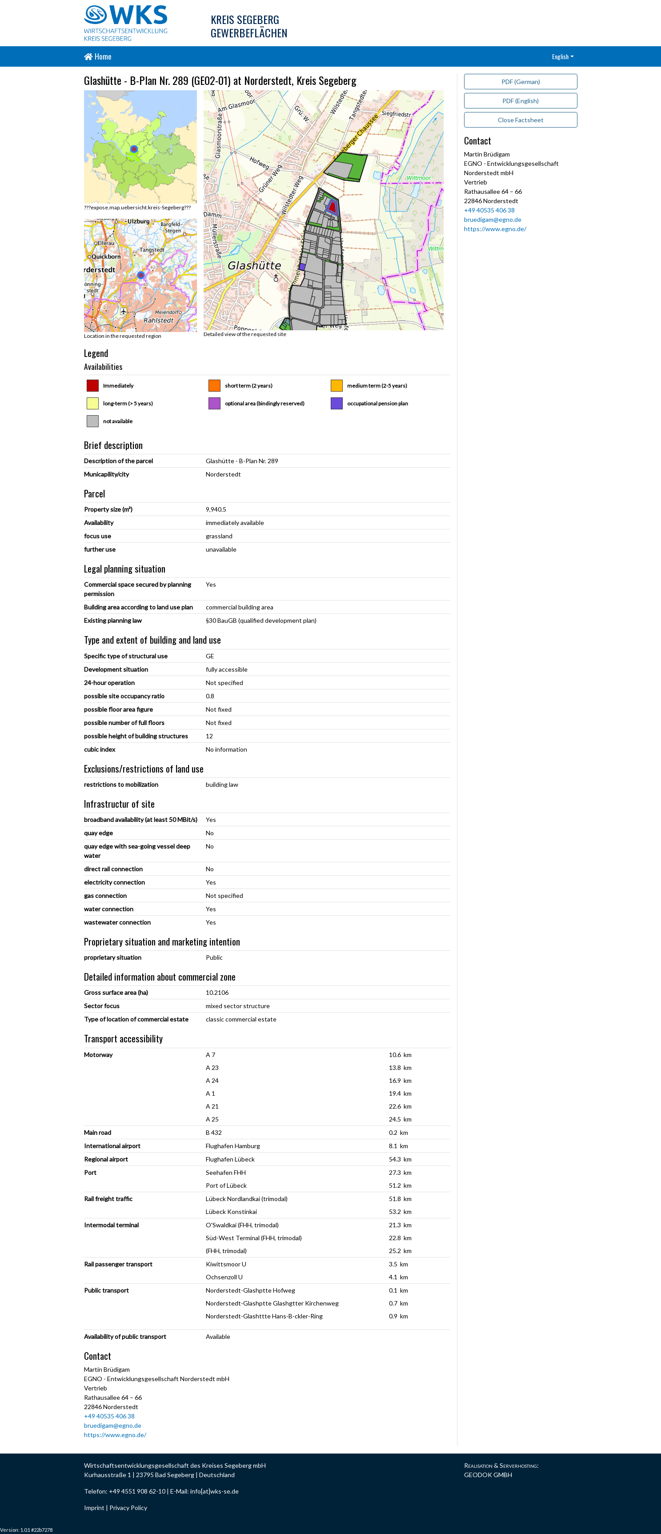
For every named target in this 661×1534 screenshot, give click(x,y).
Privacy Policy (128, 1507)
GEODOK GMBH (488, 1474)
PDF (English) (520, 100)
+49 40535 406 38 (109, 1416)
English (560, 56)
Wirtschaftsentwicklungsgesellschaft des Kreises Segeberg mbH (175, 1465)
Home (98, 56)
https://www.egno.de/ (115, 1434)
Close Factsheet (521, 120)
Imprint (94, 1507)
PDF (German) (520, 81)
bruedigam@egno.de (112, 1425)
